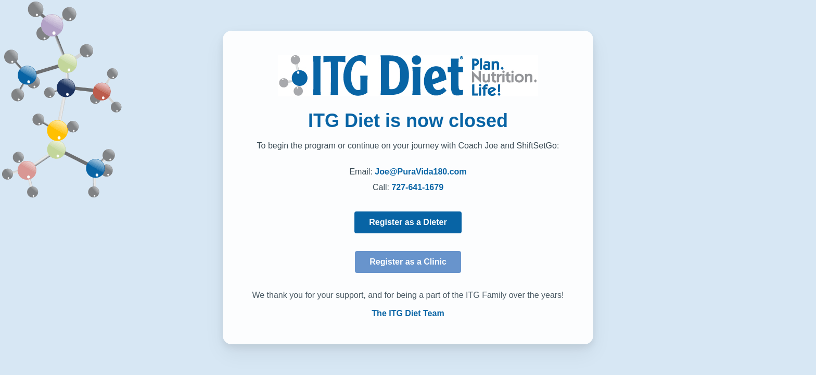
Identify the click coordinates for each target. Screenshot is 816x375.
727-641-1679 (417, 187)
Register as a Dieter (408, 222)
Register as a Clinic (408, 261)
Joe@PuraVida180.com (420, 171)
